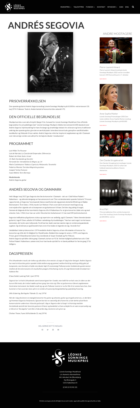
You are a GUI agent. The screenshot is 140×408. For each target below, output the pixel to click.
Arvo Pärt (104, 209)
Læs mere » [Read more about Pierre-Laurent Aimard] (103, 79)
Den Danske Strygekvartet (111, 160)
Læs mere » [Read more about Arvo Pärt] (103, 221)
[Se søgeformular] (133, 7)
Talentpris (78, 7)
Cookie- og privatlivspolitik (76, 401)
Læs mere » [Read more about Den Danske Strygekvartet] (103, 174)
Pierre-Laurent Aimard (110, 67)
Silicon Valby (97, 401)
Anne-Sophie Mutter (109, 113)
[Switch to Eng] (127, 6)
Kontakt (101, 7)
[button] (42, 330)
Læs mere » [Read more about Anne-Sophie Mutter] (103, 125)
